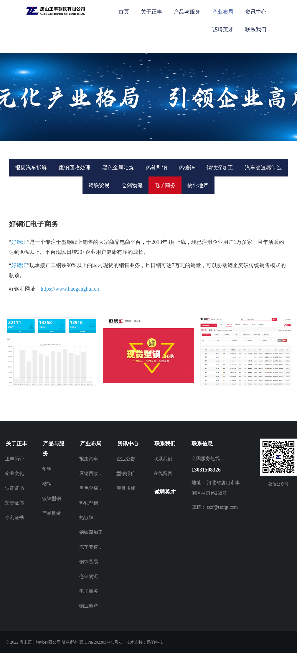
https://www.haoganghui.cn (70, 289)
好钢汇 (19, 242)
